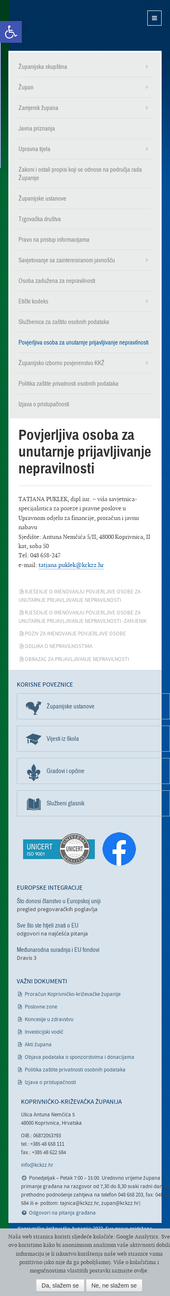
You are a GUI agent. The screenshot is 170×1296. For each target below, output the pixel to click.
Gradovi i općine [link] (65, 771)
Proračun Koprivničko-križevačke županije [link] (72, 994)
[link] (11, 32)
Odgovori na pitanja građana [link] (62, 1213)
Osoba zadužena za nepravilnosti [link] (56, 281)
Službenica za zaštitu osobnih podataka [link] (63, 322)
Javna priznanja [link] (36, 128)
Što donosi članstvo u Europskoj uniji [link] (59, 901)
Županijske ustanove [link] (42, 198)
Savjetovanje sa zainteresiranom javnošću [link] (66, 260)
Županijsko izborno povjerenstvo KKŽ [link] (61, 363)
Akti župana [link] (38, 1045)
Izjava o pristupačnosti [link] (43, 404)
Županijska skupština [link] (42, 67)
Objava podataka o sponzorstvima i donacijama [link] (79, 1057)
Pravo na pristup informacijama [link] (53, 239)
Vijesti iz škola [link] (63, 738)
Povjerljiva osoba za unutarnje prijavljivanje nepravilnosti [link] (83, 342)
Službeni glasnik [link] (65, 803)
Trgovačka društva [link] (39, 219)
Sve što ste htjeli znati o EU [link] (47, 925)
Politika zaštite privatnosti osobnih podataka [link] (68, 383)
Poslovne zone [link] (41, 1007)
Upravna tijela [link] (34, 149)
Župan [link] (26, 87)
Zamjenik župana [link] (38, 108)
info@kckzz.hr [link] (37, 1165)
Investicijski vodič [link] (44, 1032)
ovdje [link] (140, 1270)
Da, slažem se (60, 1285)
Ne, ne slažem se (114, 1285)
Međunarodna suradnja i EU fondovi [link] (58, 950)
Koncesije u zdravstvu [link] (49, 1019)
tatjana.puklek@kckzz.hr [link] (71, 565)
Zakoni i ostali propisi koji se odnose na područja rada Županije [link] (80, 173)
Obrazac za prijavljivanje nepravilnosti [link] (77, 659)
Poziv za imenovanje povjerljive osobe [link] (75, 634)
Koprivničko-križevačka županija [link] (49, 25)
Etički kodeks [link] (33, 301)
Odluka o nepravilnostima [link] (58, 646)
